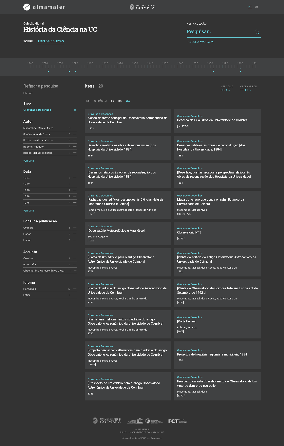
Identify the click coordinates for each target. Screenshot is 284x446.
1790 (26, 190)
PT (250, 6)
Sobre (28, 41)
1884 (26, 177)
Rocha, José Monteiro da (38, 140)
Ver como (227, 86)
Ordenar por (248, 86)
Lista (227, 88)
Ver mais (28, 160)
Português (29, 288)
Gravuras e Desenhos (37, 109)
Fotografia (29, 264)
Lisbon (27, 240)
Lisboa (27, 233)
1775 (26, 202)
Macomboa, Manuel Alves (38, 128)
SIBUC (143, 438)
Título (248, 88)
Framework (156, 438)
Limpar (27, 92)
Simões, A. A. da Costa (36, 134)
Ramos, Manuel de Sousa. (38, 152)
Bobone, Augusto (33, 146)
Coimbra (28, 227)
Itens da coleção (50, 41)
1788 (26, 196)
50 (112, 100)
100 (120, 100)
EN (256, 6)
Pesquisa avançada (200, 41)
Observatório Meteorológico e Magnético (47, 270)
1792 (26, 184)
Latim (26, 294)
